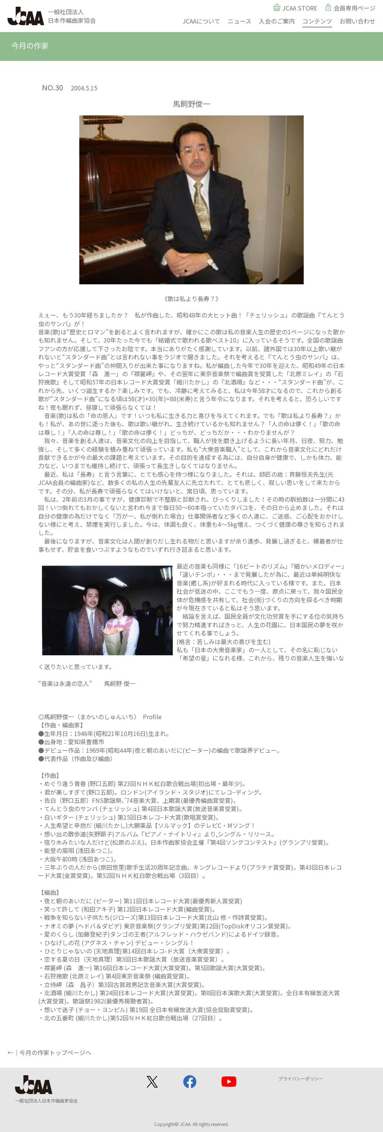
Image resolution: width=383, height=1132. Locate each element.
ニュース (239, 21)
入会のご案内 (277, 21)
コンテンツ (317, 21)
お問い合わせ (358, 21)
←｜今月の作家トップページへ (49, 1052)
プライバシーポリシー (300, 1078)
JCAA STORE (299, 8)
